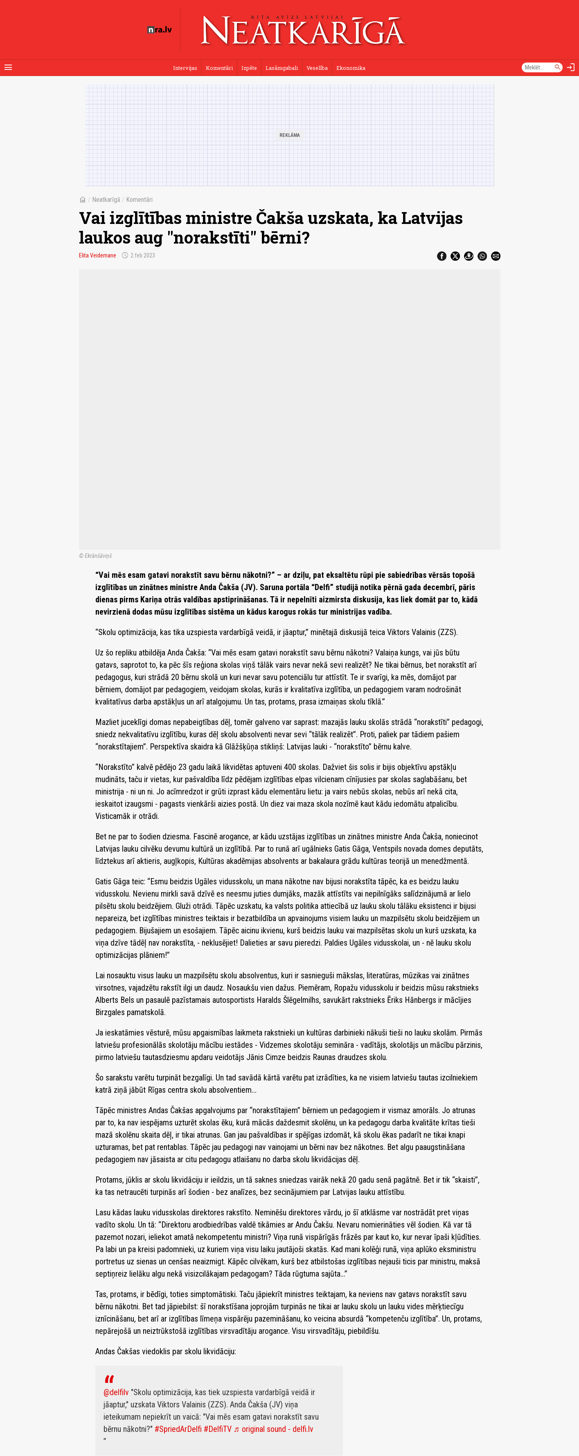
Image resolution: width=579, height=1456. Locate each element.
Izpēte (249, 68)
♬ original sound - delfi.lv (273, 1429)
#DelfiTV (218, 1429)
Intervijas (185, 68)
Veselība (317, 68)
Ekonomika (350, 68)
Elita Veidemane (97, 255)
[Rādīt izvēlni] (8, 67)
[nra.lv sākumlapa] (159, 30)
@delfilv (116, 1392)
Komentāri (219, 68)
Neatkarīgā (106, 200)
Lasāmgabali (282, 68)
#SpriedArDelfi (178, 1429)
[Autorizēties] (571, 67)
